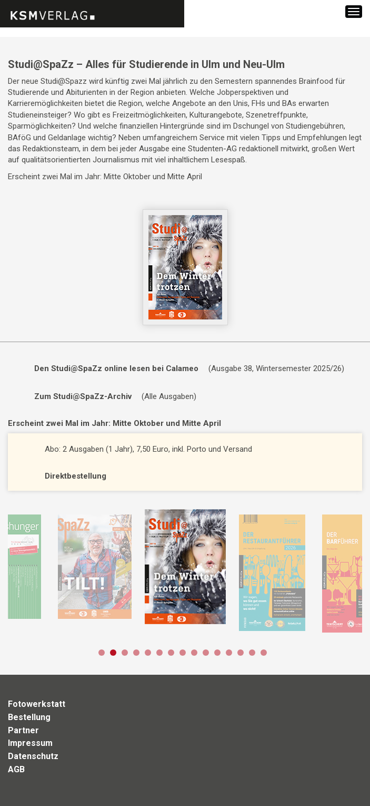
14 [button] (252, 652)
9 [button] (194, 652)
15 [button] (264, 652)
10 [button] (206, 652)
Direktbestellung (75, 476)
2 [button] (113, 652)
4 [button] (136, 652)
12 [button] (229, 652)
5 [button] (148, 652)
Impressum (30, 743)
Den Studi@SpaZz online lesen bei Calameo (116, 368)
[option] (94, 566)
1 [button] (101, 652)
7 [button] (171, 652)
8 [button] (182, 652)
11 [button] (217, 652)
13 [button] (240, 652)
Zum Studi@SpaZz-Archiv (83, 396)
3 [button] (125, 652)
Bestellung (29, 717)
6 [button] (159, 652)
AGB (16, 769)
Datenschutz (33, 756)
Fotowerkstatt (36, 704)
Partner (23, 730)
